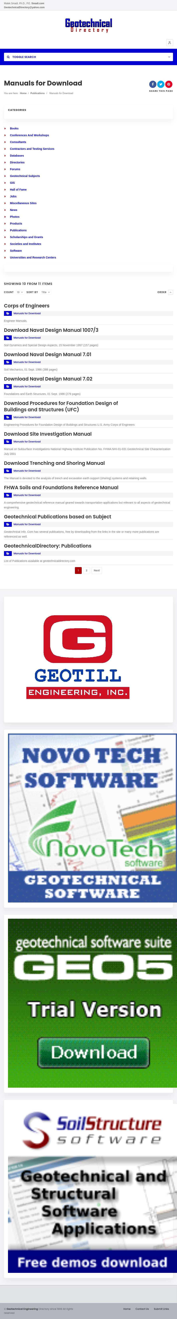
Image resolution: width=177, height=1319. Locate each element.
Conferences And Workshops (29, 135)
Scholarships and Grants (26, 237)
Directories (17, 162)
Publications (37, 93)
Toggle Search (21, 57)
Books (14, 128)
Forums (15, 169)
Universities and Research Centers (33, 257)
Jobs (13, 196)
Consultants (18, 142)
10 (18, 292)
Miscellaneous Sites (23, 203)
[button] (169, 42)
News (13, 210)
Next (97, 570)
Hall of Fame (18, 189)
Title (44, 292)
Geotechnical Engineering (22, 1309)
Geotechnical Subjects (25, 176)
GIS (12, 182)
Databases (17, 155)
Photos (14, 216)
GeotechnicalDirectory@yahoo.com (24, 7)
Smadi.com (37, 3)
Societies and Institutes (25, 244)
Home (23, 93)
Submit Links (161, 1309)
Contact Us (142, 1309)
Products (16, 223)
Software (16, 250)
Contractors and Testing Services (32, 148)
